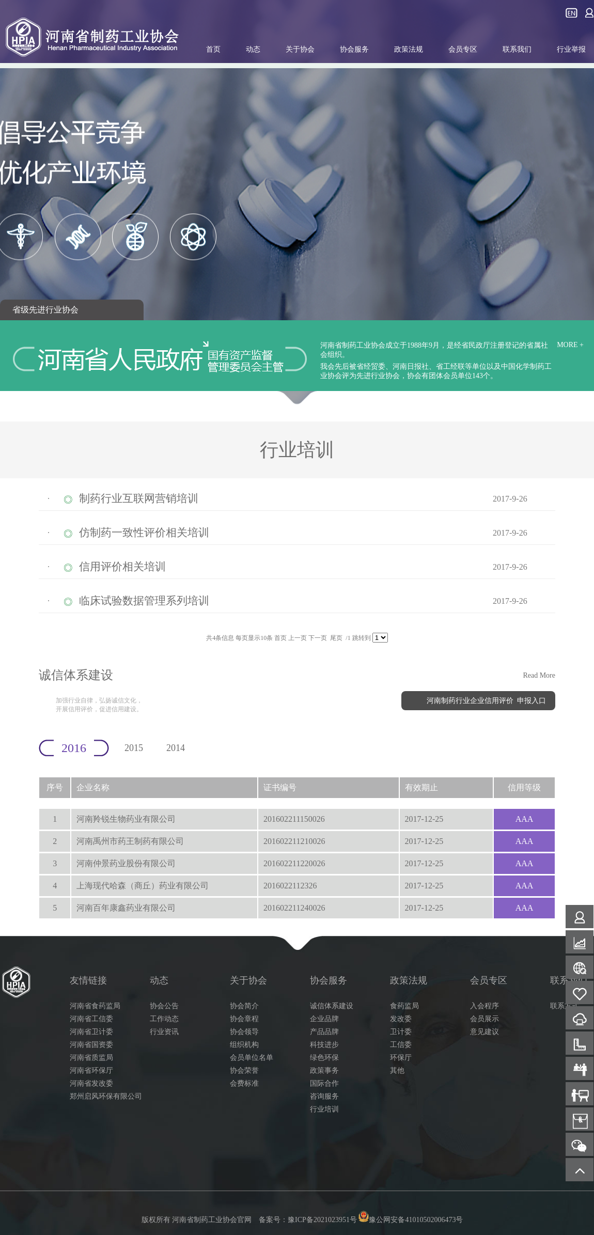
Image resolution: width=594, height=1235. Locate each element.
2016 (73, 748)
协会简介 (244, 1006)
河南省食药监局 (95, 1006)
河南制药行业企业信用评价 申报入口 (486, 701)
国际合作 (324, 1083)
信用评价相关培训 (122, 566)
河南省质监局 (91, 1057)
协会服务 (354, 49)
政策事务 (324, 1070)
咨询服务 (324, 1096)
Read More (539, 675)
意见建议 (484, 1032)
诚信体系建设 (331, 1006)
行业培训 (324, 1109)
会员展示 (484, 1019)
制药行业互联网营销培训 (138, 498)
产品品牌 (324, 1032)
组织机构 (244, 1045)
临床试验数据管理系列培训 (144, 601)
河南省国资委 (91, 1045)
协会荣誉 (244, 1070)
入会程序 (484, 1006)
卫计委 (401, 1032)
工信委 (401, 1045)
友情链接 (88, 980)
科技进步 (324, 1045)
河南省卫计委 (91, 1032)
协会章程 (244, 1019)
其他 (397, 1070)
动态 (253, 49)
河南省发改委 (91, 1083)
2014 (175, 748)
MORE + (570, 345)
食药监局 (404, 1006)
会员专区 (462, 49)
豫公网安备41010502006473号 (410, 1220)
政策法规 (408, 49)
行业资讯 (164, 1032)
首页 (213, 49)
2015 (133, 748)
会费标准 (244, 1083)
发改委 (401, 1019)
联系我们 (517, 49)
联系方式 (564, 1006)
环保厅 (401, 1057)
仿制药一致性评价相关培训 (144, 532)
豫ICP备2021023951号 (322, 1220)
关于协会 (300, 49)
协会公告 (164, 1006)
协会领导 (244, 1032)
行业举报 (571, 49)
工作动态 (164, 1019)
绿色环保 (324, 1057)
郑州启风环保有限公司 (106, 1096)
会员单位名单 (251, 1057)
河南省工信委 (91, 1019)
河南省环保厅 (91, 1070)
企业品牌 (324, 1019)
